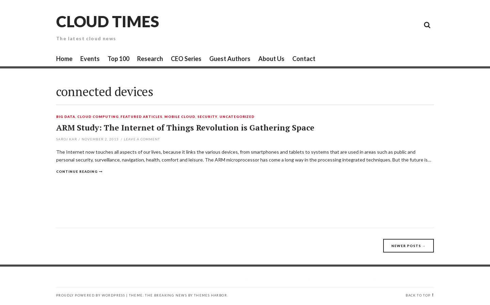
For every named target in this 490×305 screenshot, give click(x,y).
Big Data (65, 117)
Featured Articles (141, 117)
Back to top (418, 295)
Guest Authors (229, 58)
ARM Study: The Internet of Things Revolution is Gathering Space (185, 127)
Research (150, 58)
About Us (271, 58)
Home (64, 58)
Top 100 (118, 58)
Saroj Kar (66, 139)
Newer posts (408, 246)
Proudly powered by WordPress (90, 295)
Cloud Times (107, 21)
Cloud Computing (98, 117)
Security (207, 117)
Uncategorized (237, 117)
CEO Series (186, 58)
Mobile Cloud (179, 117)
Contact (303, 58)
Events (90, 58)
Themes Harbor (210, 295)
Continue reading (77, 171)
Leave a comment (142, 139)
